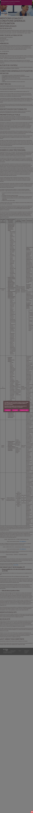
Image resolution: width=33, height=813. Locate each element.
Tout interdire (15, 410)
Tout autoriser (7, 410)
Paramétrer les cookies (24, 410)
